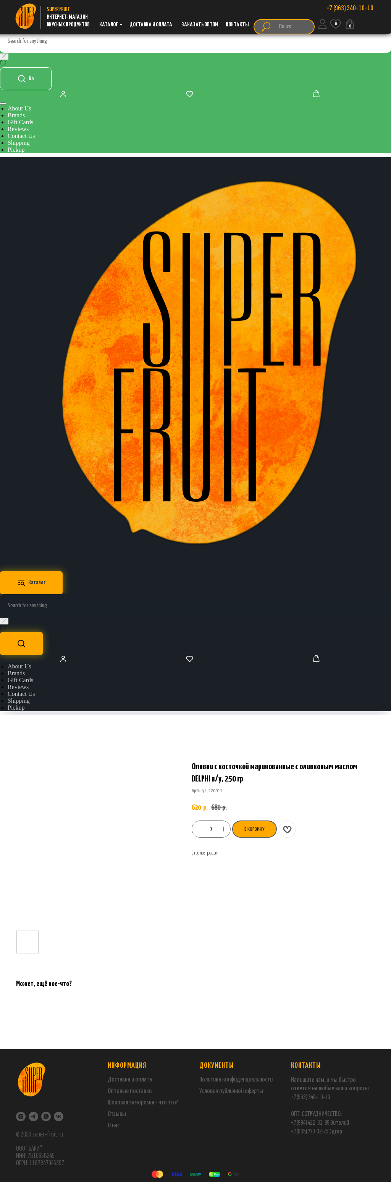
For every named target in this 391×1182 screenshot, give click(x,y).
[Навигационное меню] (3, 103)
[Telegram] (33, 1116)
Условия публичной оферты (231, 1091)
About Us (19, 108)
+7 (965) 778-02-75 (310, 1131)
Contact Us (21, 136)
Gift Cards (20, 122)
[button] (63, 93)
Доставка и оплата (130, 1080)
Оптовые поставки (130, 1091)
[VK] (58, 1116)
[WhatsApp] (46, 1116)
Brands (16, 115)
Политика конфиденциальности (236, 1080)
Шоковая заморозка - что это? (143, 1102)
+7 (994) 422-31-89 (310, 1123)
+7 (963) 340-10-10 (310, 1097)
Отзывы (117, 1114)
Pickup (16, 149)
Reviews (18, 129)
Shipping (19, 142)
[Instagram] (21, 1116)
